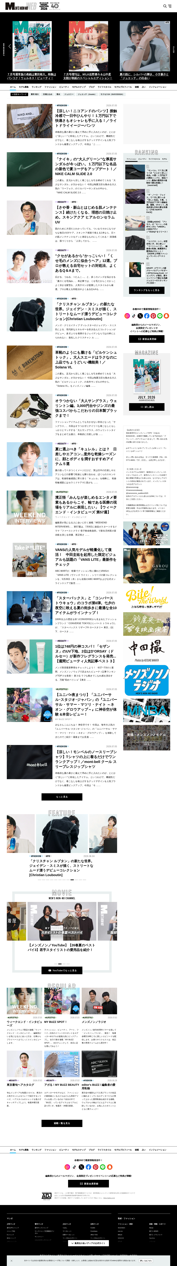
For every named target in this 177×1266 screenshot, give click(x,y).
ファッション (50, 87)
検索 (164, 6)
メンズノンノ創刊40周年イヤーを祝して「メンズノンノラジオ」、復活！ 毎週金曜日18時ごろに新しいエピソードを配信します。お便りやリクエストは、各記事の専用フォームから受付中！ (99, 1036)
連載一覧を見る (62, 1123)
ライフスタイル (104, 87)
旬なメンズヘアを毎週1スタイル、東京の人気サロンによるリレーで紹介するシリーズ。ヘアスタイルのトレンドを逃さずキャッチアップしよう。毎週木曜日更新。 (24, 1099)
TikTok (134, 316)
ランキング (36, 87)
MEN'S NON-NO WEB (18, 6)
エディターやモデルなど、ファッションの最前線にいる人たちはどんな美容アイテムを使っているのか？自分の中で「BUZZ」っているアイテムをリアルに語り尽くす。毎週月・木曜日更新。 (61, 1099)
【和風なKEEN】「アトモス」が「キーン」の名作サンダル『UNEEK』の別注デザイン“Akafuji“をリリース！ (157, 227)
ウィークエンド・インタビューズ (70, 517)
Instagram (127, 316)
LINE (160, 316)
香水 (58, 94)
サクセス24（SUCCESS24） (112, 94)
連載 (137, 87)
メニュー (170, 6)
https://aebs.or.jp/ (109, 1198)
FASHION (62, 105)
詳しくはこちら (146, 1261)
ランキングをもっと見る (147, 290)
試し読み (149, 407)
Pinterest (153, 316)
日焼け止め (47, 94)
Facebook (147, 316)
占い (144, 87)
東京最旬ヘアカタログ (20, 1084)
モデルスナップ (79, 87)
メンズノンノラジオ (94, 1021)
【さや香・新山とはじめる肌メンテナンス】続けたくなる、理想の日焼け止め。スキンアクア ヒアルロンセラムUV (61, 865)
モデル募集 (23, 87)
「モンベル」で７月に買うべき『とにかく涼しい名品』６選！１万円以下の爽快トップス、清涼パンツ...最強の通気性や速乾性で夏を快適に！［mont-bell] (156, 177)
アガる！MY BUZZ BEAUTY (61, 1084)
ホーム (13, 87)
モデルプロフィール (123, 87)
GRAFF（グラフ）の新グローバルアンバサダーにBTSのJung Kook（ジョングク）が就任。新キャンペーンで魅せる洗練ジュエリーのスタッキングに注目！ (157, 275)
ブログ (91, 87)
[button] (9, 46)
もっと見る (62, 797)
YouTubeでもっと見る (65, 970)
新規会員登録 (149, 339)
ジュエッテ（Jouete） (87, 94)
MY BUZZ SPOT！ (64, 719)
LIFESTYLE (62, 492)
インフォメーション (157, 87)
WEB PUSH (166, 316)
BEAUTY (62, 202)
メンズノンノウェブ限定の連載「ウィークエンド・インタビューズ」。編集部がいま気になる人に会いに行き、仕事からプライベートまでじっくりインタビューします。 (24, 1036)
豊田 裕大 (35, 94)
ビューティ (64, 87)
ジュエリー (69, 94)
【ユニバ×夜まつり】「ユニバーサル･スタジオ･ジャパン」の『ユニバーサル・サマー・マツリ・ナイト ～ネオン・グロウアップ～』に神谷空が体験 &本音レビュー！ (86, 704)
